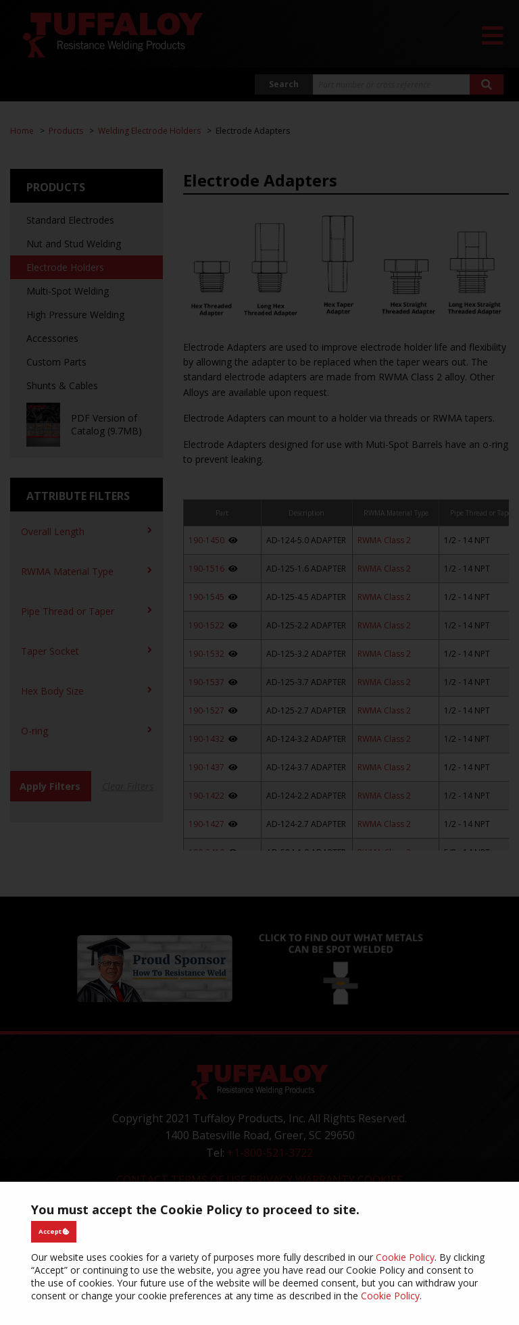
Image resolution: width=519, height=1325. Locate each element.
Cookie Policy (405, 1257)
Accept (54, 1231)
